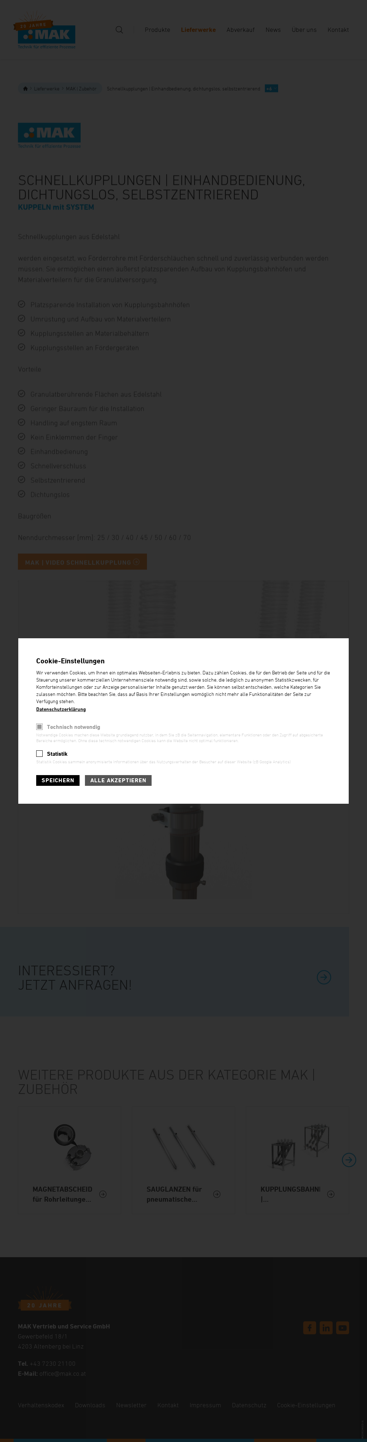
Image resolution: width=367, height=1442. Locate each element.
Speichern (58, 780)
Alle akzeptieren (118, 780)
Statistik (57, 753)
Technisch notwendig (73, 727)
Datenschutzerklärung (61, 709)
